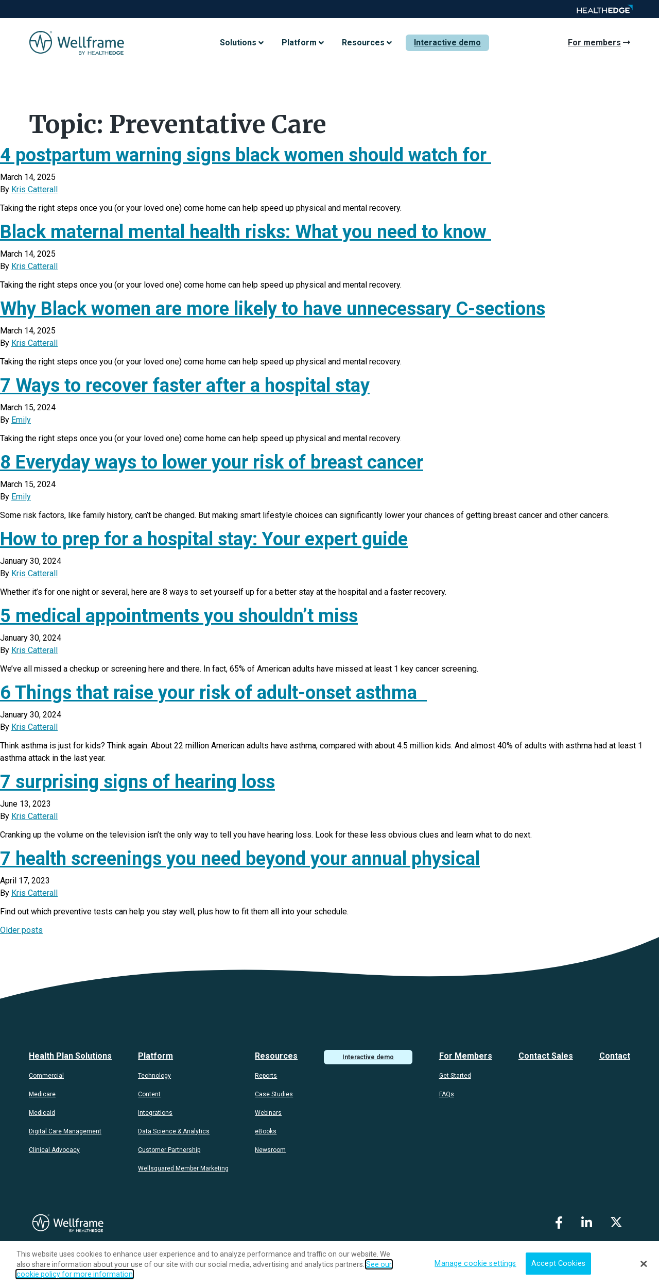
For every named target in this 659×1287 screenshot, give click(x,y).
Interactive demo (447, 42)
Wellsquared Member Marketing (183, 1168)
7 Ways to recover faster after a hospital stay (185, 385)
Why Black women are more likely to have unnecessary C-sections (272, 309)
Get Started (455, 1075)
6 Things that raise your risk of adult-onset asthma (213, 693)
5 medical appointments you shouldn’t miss (179, 616)
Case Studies (274, 1094)
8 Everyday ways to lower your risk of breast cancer (211, 462)
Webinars (268, 1112)
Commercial (46, 1075)
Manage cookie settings (475, 1263)
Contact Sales (545, 1056)
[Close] (643, 1263)
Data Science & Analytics (174, 1131)
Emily (21, 420)
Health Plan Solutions (70, 1056)
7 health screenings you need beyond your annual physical (240, 859)
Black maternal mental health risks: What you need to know (245, 232)
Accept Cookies (558, 1263)
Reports (266, 1075)
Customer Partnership (169, 1150)
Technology (154, 1075)
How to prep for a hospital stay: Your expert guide (204, 539)
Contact (614, 1056)
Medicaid (42, 1112)
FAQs (446, 1094)
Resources (276, 1056)
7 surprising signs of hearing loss (137, 782)
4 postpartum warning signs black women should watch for (245, 155)
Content (149, 1094)
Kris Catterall (34, 189)
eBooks (265, 1131)
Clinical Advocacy (54, 1150)
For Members (465, 1056)
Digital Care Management (65, 1131)
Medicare (42, 1094)
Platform (155, 1056)
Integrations (155, 1112)
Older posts (21, 930)
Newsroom (270, 1150)
